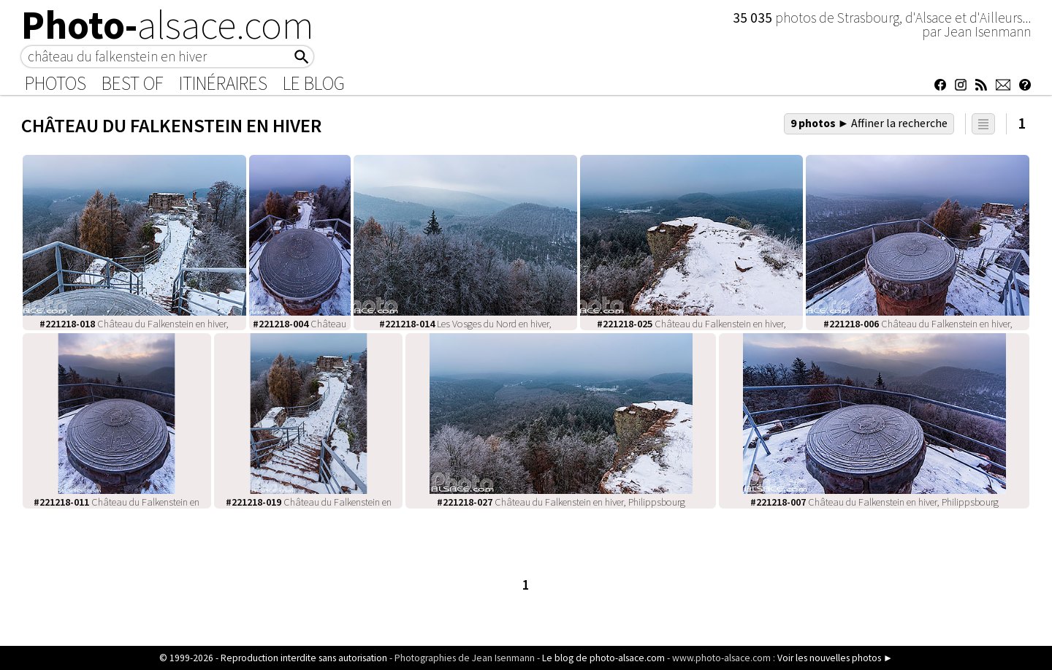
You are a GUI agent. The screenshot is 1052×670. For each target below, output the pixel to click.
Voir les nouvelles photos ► (835, 658)
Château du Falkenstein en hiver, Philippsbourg (561, 502)
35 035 (754, 17)
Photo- (167, 25)
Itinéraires (223, 83)
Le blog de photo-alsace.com (603, 658)
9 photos (869, 122)
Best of (133, 83)
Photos (55, 83)
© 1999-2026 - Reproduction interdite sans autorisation (273, 658)
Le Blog (314, 83)
